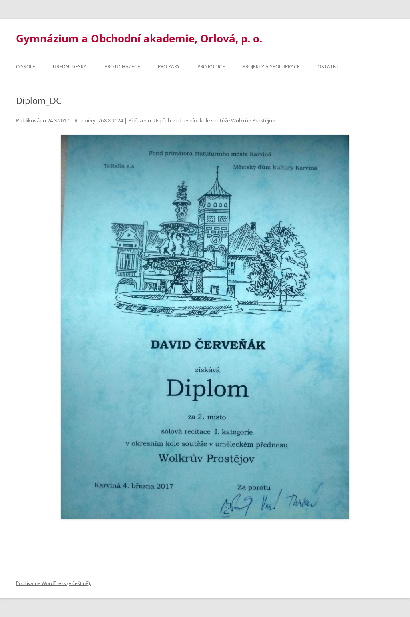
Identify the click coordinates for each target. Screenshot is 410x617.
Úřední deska (70, 66)
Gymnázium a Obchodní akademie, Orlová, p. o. (139, 38)
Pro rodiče (211, 66)
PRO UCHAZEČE (122, 66)
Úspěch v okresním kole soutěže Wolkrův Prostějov (214, 120)
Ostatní (328, 66)
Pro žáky (169, 66)
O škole (25, 66)
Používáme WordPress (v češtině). (53, 583)
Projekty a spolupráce (271, 66)
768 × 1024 (110, 120)
